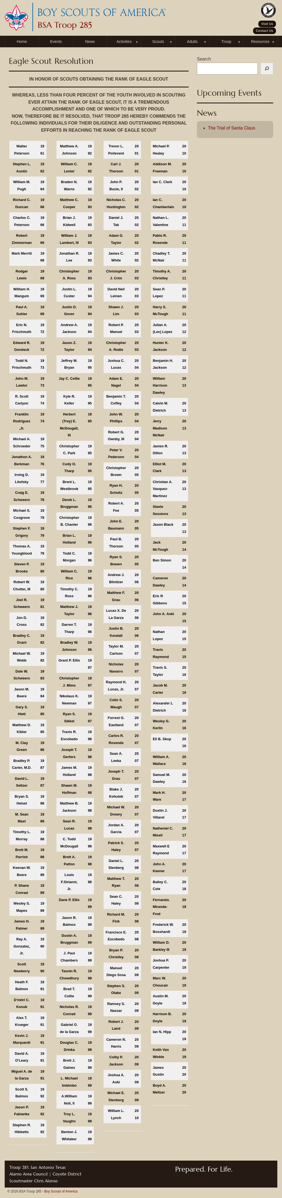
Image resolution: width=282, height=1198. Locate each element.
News (90, 41)
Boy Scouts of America (61, 1191)
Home (22, 41)
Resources (260, 41)
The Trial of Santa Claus (231, 128)
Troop (226, 41)
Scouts (158, 41)
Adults (192, 41)
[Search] (267, 69)
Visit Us (267, 24)
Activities (124, 41)
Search (204, 59)
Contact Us (264, 31)
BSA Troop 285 (65, 25)
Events (56, 41)
